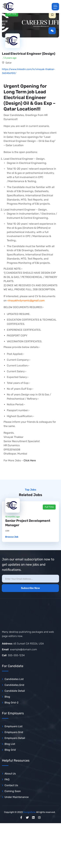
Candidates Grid (14, 684)
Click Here (30, 460)
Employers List (13, 726)
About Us (10, 773)
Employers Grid (14, 732)
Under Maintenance (17, 797)
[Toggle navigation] (55, 6)
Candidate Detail (15, 690)
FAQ (7, 779)
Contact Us (11, 785)
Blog (7, 696)
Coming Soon (13, 791)
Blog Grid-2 (11, 702)
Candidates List (14, 679)
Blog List (10, 743)
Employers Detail (15, 738)
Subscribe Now (30, 588)
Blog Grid (10, 749)
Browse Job (11, 536)
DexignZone (29, 812)
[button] (52, 14)
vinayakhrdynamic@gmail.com (26, 300)
